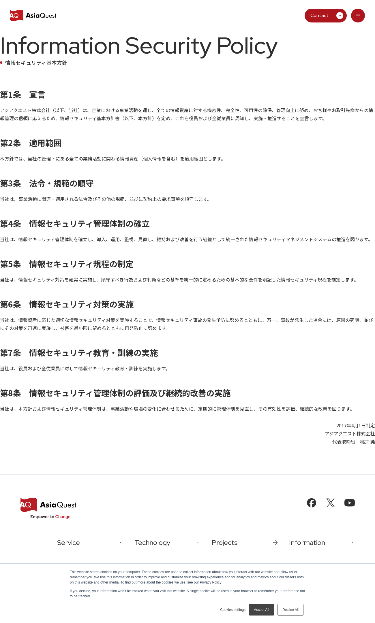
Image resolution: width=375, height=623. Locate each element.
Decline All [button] (290, 610)
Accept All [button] (261, 610)
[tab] (358, 15)
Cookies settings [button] (232, 610)
